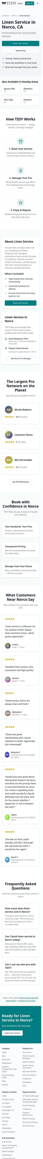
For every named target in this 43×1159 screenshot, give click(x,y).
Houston (5, 1114)
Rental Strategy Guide (8, 1076)
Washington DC (8, 1110)
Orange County (8, 1099)
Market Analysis (8, 1151)
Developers (27, 1082)
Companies (27, 1078)
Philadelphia (7, 1128)
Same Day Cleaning (30, 1122)
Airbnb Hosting (28, 1062)
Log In (20, 3)
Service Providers (29, 1075)
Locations (5, 15)
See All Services (29, 1126)
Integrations (7, 1063)
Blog (3, 1056)
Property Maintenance (28, 1113)
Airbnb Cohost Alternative (28, 1066)
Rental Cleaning (29, 1118)
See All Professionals (20, 482)
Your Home (27, 1052)
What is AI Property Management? (9, 1146)
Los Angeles (6, 1106)
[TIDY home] (9, 3)
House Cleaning (29, 1105)
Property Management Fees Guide (9, 1069)
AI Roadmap (7, 1155)
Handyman (27, 1109)
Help (4, 1081)
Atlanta (5, 1124)
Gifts (24, 1086)
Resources (6, 1059)
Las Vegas (6, 1103)
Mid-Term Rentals (29, 1071)
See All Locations (8, 1132)
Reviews (5, 1084)
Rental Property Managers (29, 1057)
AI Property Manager (31, 1096)
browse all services (27, 1000)
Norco (14, 15)
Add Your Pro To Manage (20, 358)
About (4, 1052)
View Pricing (20, 50)
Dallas (4, 1096)
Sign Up (30, 3)
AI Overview (6, 1142)
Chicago (5, 1121)
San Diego (6, 1117)
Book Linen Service (20, 43)
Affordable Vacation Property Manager (30, 1100)
